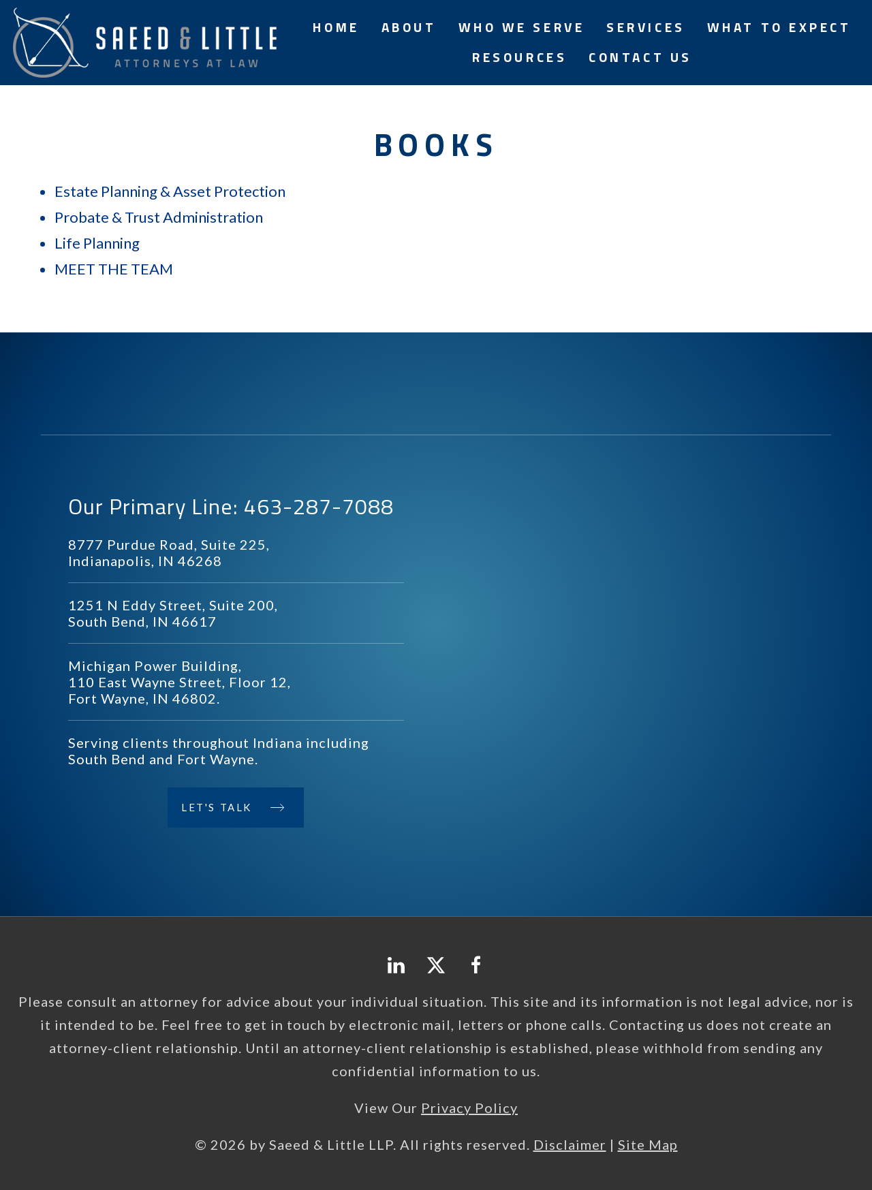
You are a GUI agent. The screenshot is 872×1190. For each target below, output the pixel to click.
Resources (519, 57)
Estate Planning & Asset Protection (169, 191)
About (409, 27)
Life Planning (97, 243)
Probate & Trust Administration (158, 217)
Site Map (648, 1144)
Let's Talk (216, 807)
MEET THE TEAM (113, 269)
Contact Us (640, 57)
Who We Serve (521, 27)
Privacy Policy (469, 1107)
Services (645, 27)
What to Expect (779, 27)
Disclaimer (569, 1144)
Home (336, 27)
